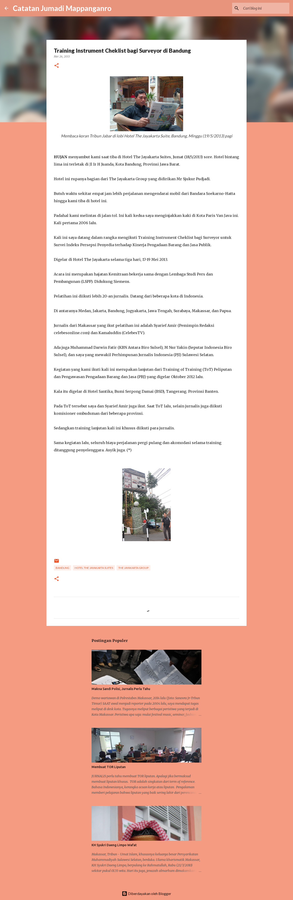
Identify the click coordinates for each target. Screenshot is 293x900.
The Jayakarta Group (133, 568)
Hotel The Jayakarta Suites (94, 568)
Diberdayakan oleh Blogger (146, 893)
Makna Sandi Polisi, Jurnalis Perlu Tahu (121, 689)
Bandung (62, 568)
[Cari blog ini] (265, 8)
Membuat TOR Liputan (109, 767)
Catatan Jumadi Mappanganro (62, 8)
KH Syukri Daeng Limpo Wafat (114, 845)
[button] (56, 66)
